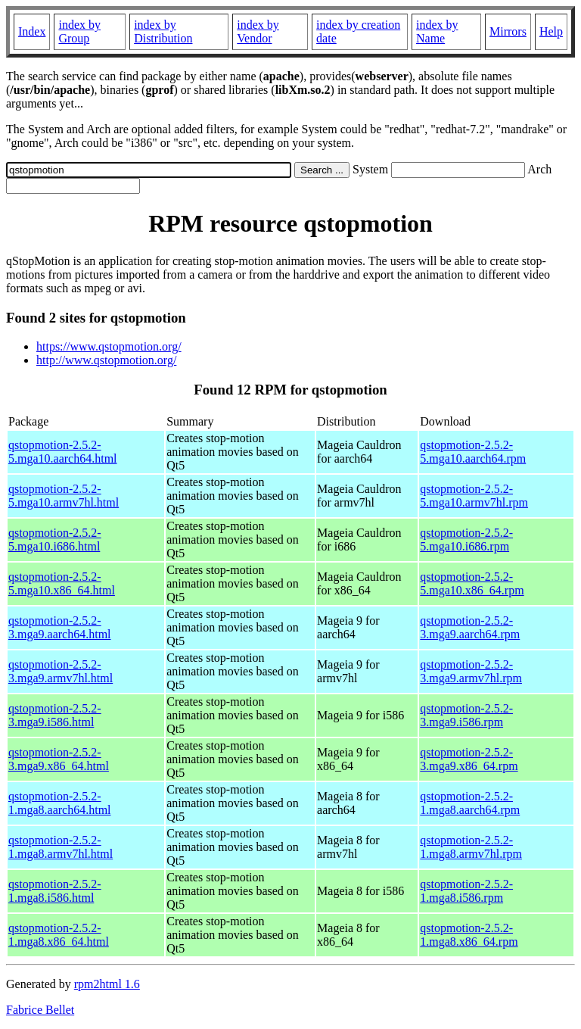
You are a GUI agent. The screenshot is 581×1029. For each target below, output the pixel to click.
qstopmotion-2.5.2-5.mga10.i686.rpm (466, 539)
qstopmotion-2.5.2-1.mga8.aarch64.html (59, 803)
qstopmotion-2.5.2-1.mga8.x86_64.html (58, 934)
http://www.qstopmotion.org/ (106, 360)
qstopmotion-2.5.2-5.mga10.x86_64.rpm (472, 583)
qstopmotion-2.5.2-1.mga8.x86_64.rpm (468, 934)
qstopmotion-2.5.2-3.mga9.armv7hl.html (60, 671)
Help (551, 31)
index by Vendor (258, 31)
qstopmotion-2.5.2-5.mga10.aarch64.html (62, 451)
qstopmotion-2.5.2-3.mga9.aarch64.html (59, 627)
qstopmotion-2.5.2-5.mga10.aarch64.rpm (473, 451)
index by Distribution (163, 31)
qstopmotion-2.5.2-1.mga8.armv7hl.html (60, 847)
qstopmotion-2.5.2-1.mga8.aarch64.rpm (470, 803)
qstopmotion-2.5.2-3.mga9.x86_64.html (58, 759)
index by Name (437, 31)
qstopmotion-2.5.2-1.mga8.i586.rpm (466, 891)
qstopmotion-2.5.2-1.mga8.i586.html (54, 891)
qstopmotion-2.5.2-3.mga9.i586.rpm (466, 715)
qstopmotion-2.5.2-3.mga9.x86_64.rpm (468, 759)
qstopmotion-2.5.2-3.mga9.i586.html (54, 715)
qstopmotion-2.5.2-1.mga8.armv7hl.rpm (471, 847)
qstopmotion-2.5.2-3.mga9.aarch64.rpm (470, 627)
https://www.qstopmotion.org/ (109, 346)
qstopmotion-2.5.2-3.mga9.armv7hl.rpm (471, 671)
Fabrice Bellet (40, 1009)
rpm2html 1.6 (107, 984)
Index (31, 31)
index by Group (79, 31)
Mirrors (508, 31)
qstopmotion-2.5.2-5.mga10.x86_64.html (61, 583)
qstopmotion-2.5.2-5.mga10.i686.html (54, 539)
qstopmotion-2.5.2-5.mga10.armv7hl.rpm (474, 495)
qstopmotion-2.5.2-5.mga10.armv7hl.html (63, 495)
